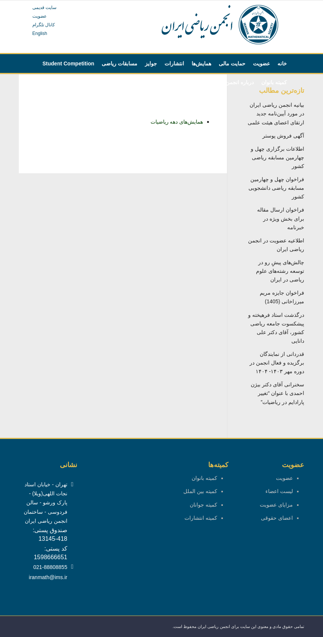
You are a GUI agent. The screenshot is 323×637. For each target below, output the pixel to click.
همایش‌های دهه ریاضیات (177, 122)
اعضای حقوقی (277, 518)
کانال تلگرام (43, 24)
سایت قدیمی (44, 7)
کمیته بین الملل (200, 491)
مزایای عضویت (276, 505)
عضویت (39, 16)
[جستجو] (143, 82)
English (39, 33)
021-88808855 (50, 567)
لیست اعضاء (279, 491)
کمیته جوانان (203, 505)
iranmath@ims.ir (48, 577)
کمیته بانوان (204, 478)
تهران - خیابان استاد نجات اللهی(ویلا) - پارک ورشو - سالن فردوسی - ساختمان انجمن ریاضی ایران (45, 502)
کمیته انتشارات (200, 518)
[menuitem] (282, 63)
